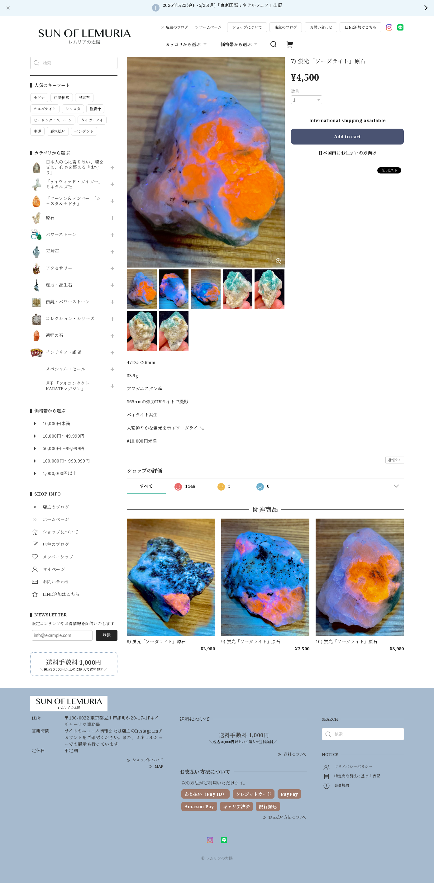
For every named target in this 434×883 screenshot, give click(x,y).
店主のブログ (177, 27)
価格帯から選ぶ (240, 44)
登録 (107, 635)
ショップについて (247, 27)
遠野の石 (55, 335)
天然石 (52, 251)
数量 (295, 91)
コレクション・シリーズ (70, 318)
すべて (146, 486)
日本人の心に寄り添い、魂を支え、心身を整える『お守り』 (75, 167)
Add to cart (347, 136)
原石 (50, 218)
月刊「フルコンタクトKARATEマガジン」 (68, 386)
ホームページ (210, 27)
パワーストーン (61, 234)
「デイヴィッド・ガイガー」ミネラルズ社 (74, 184)
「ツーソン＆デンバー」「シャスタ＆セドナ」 (73, 201)
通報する (395, 460)
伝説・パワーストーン (68, 302)
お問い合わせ (321, 27)
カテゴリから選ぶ (186, 44)
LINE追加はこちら (360, 27)
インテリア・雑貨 (64, 352)
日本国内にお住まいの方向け (347, 153)
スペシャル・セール (66, 369)
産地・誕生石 (59, 285)
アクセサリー (59, 268)
